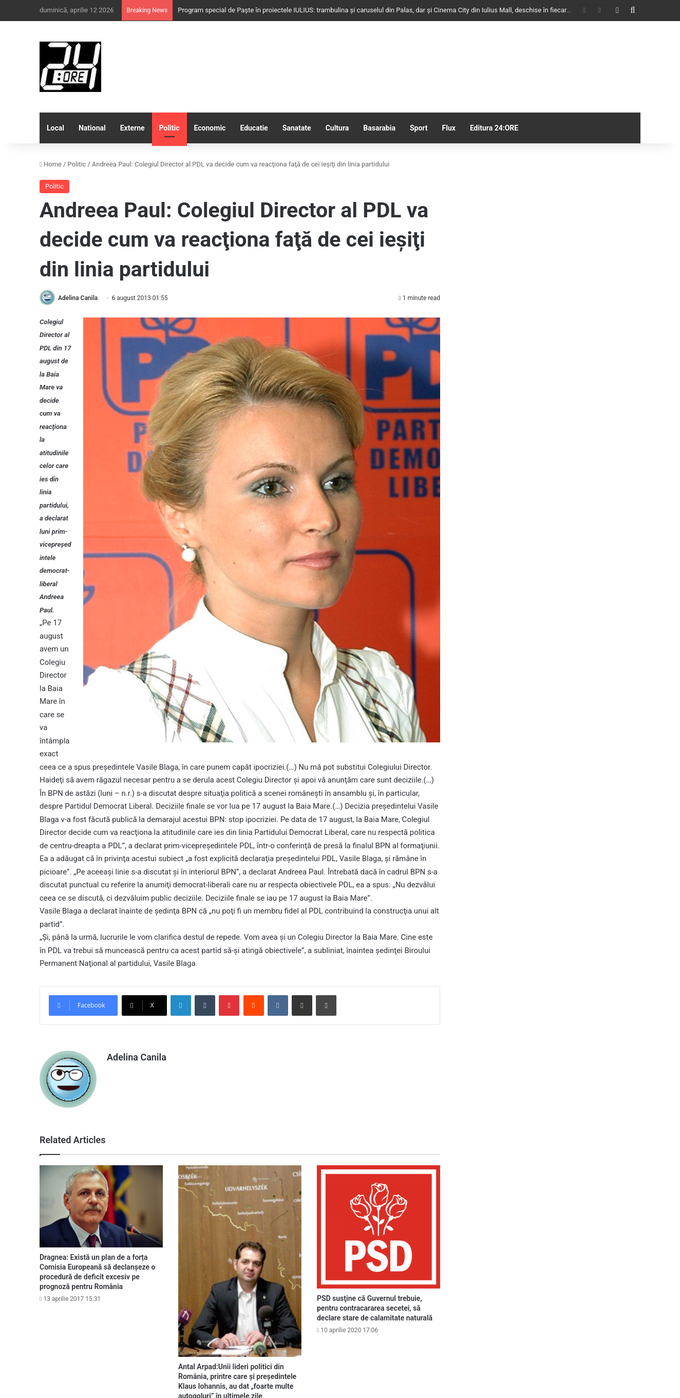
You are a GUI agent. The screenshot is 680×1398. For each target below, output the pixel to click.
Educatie (254, 128)
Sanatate (296, 128)
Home (51, 164)
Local (55, 128)
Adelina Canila (78, 298)
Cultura (337, 128)
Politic (169, 128)
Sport (419, 128)
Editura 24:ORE (494, 128)
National (92, 128)
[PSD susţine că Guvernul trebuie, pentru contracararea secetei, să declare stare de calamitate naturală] (378, 1227)
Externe (132, 128)
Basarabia (379, 128)
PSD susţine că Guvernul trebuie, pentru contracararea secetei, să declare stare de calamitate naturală (374, 1308)
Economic (210, 128)
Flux (449, 128)
